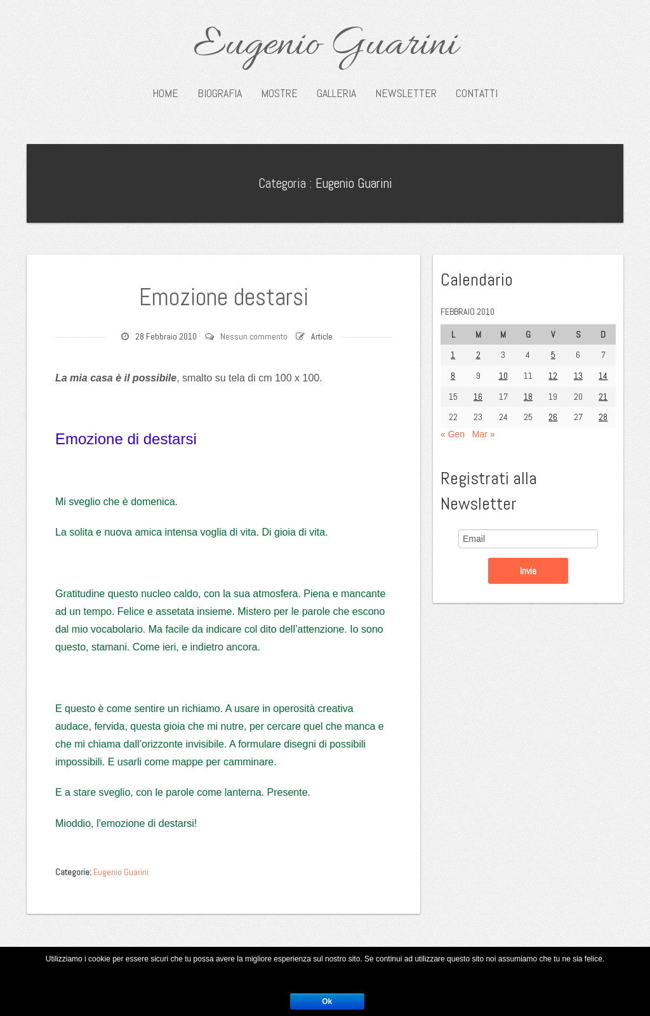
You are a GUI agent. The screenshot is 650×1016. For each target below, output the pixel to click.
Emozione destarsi (223, 297)
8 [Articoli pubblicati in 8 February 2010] (453, 375)
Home (165, 93)
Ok (327, 1001)
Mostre (279, 93)
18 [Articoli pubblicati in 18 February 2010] (528, 396)
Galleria (336, 93)
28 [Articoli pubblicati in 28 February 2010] (603, 417)
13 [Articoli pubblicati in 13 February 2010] (578, 375)
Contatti (477, 93)
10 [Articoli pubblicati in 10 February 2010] (503, 375)
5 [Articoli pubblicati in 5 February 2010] (553, 354)
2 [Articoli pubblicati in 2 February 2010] (478, 354)
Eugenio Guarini (325, 46)
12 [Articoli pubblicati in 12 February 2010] (552, 375)
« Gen (453, 434)
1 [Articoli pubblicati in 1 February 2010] (453, 354)
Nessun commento (254, 336)
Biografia (219, 93)
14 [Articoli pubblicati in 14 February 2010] (603, 375)
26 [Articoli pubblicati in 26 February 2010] (552, 417)
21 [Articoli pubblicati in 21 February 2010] (603, 396)
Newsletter (406, 93)
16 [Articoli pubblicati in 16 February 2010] (478, 396)
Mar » (483, 434)
